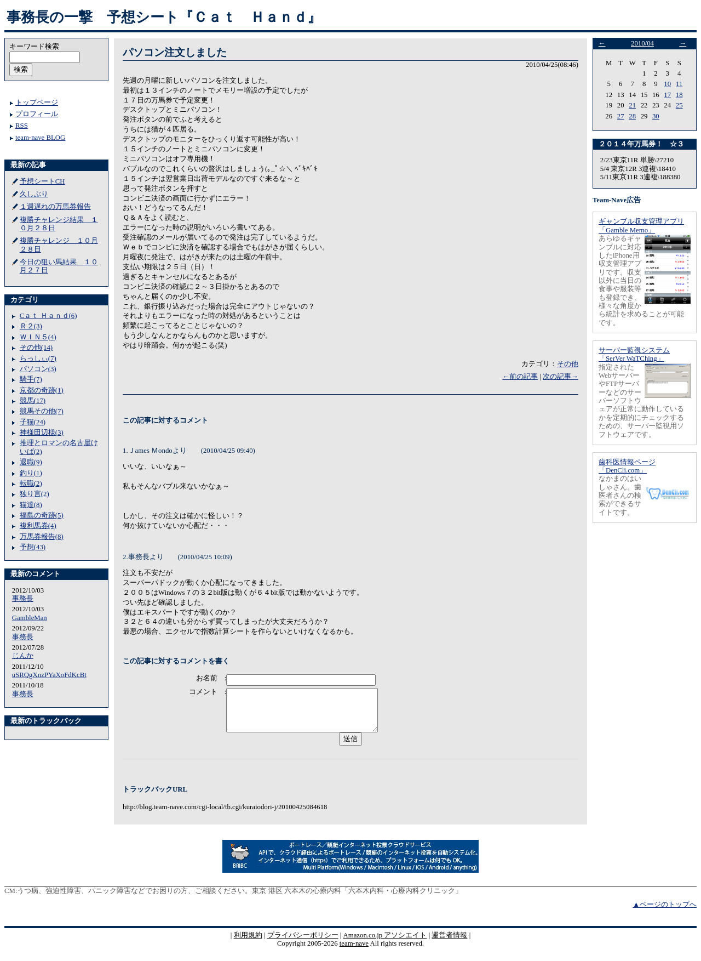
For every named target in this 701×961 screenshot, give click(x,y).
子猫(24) (32, 422)
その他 (567, 364)
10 (667, 84)
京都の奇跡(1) (42, 390)
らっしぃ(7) (38, 358)
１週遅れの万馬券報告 (55, 207)
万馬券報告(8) (42, 537)
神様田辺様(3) (42, 432)
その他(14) (36, 347)
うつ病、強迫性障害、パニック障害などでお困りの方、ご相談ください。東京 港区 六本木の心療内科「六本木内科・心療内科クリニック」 (239, 899)
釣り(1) (31, 473)
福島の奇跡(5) (42, 515)
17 (667, 95)
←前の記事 (520, 376)
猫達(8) (31, 505)
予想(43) (32, 547)
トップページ (36, 102)
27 (620, 116)
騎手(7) (31, 379)
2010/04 (642, 43)
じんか (22, 655)
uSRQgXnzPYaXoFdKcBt (49, 675)
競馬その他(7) (42, 411)
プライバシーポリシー (302, 943)
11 (679, 84)
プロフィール (36, 114)
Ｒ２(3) (31, 326)
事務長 (22, 598)
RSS (21, 125)
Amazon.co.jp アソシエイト (385, 943)
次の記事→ (560, 376)
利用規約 (248, 943)
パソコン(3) (38, 369)
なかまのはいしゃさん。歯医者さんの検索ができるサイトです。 (620, 495)
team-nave (354, 952)
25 (679, 105)
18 (679, 95)
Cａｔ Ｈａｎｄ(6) (48, 316)
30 (655, 116)
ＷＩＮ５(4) (38, 337)
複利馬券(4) (38, 526)
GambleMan (29, 618)
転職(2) (31, 483)
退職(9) (31, 462)
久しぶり (34, 194)
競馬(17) (32, 401)
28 (632, 116)
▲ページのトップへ (665, 913)
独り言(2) (34, 494)
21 (632, 105)
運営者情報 (449, 943)
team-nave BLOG (40, 137)
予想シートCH (42, 181)
